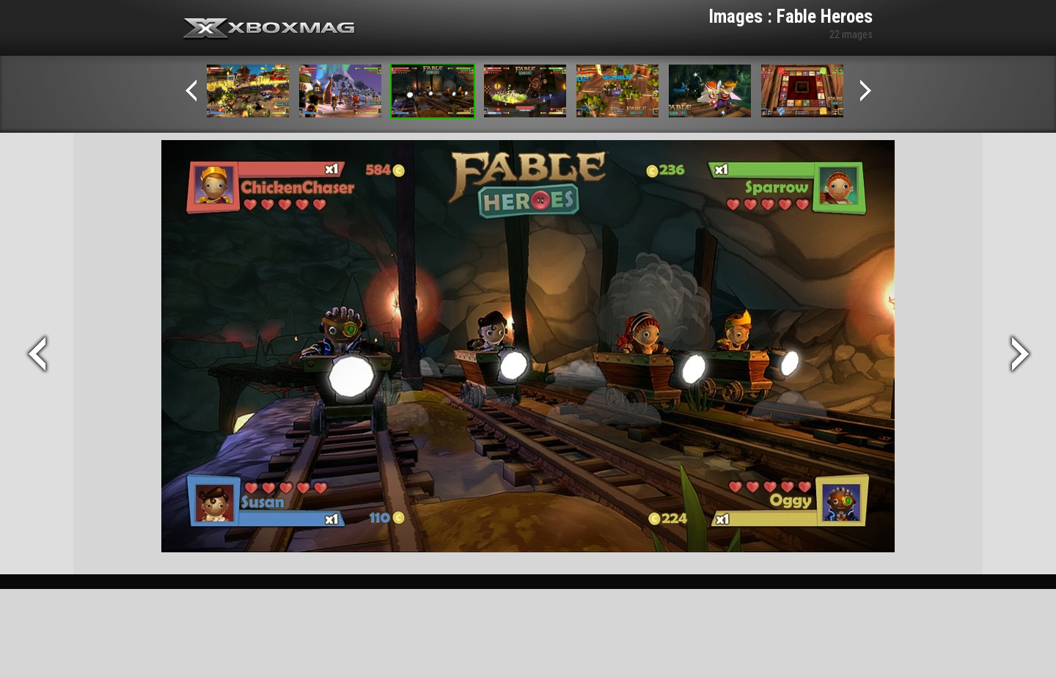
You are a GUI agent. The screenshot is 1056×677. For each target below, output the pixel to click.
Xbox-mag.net (269, 29)
